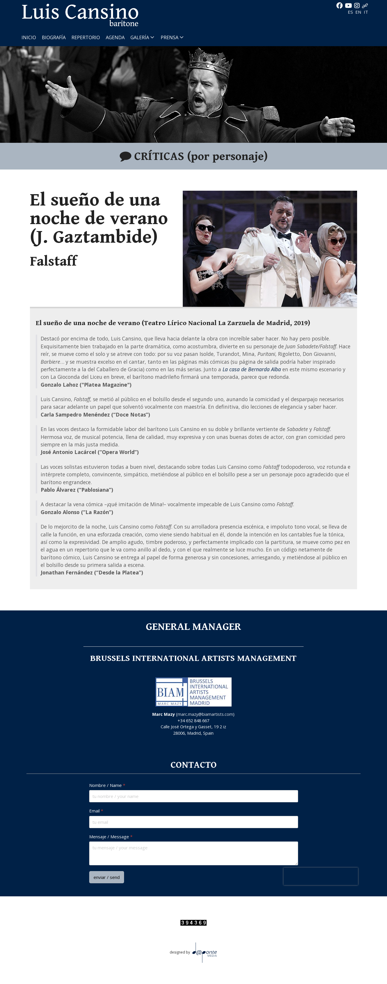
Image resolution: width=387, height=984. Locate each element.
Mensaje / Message (110, 836)
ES (351, 12)
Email (96, 811)
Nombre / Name (107, 785)
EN (359, 12)
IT (366, 12)
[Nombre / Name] (193, 796)
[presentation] (320, 876)
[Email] (193, 822)
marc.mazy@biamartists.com (205, 714)
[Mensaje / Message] (193, 853)
